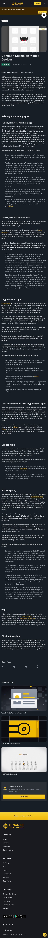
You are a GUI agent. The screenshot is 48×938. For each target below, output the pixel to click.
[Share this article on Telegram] (26, 666)
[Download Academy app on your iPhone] (8, 917)
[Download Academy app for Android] (20, 917)
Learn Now (42, 12)
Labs (4, 870)
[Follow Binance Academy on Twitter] (6, 924)
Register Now (24, 796)
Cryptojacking (5, 303)
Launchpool (7, 874)
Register (37, 3)
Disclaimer (6, 901)
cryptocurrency (27, 616)
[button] (44, 4)
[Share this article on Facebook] (14, 666)
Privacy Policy (7, 897)
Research (6, 877)
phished (10, 206)
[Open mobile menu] (44, 3)
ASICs (4, 429)
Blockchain (23, 468)
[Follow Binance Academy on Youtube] (12, 924)
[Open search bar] (30, 3)
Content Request (8, 905)
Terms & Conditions (9, 894)
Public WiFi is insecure (27, 618)
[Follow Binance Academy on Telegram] (9, 924)
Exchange (6, 863)
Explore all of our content (24, 816)
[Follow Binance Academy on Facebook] (3, 925)
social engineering (37, 496)
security (36, 376)
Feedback (6, 908)
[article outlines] (44, 15)
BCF (4, 866)
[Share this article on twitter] (2, 666)
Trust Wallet (7, 881)
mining (15, 427)
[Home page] (17, 3)
